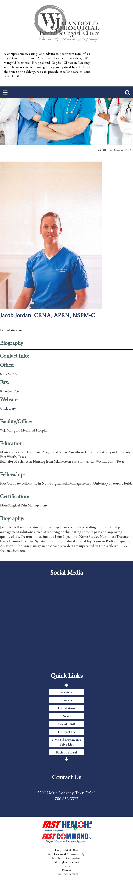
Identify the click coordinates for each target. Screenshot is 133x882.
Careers (66, 700)
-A (121, 150)
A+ (131, 150)
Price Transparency (66, 874)
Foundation (66, 708)
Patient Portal (66, 752)
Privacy (66, 870)
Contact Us (66, 732)
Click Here (8, 408)
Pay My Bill (66, 724)
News (67, 716)
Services (67, 692)
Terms (66, 866)
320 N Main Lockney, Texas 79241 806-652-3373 (66, 796)
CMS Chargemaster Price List (66, 742)
